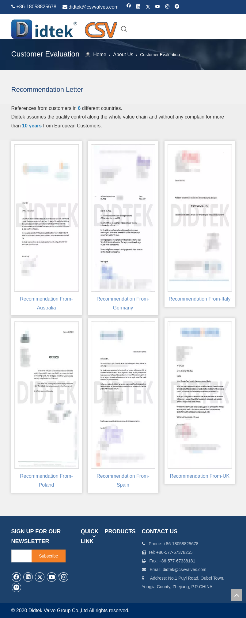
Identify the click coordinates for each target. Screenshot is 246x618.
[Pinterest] (177, 7)
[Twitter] (148, 7)
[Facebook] (129, 7)
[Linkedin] (138, 7)
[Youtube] (157, 7)
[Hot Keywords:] (124, 28)
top (236, 595)
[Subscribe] (48, 556)
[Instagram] (167, 7)
